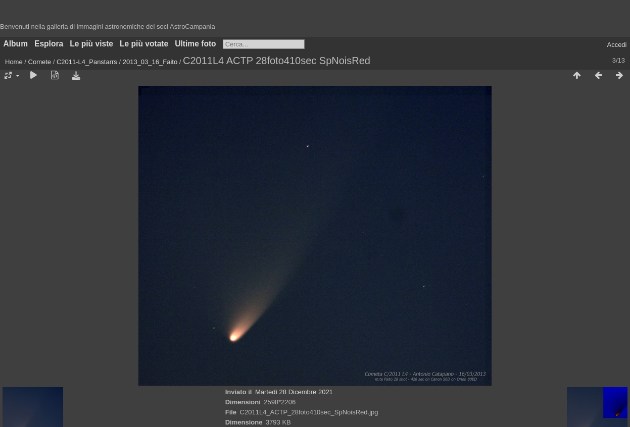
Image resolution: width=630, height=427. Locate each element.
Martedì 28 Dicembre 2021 (294, 392)
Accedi (616, 44)
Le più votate (144, 43)
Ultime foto (195, 43)
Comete (40, 62)
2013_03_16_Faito (150, 62)
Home (14, 62)
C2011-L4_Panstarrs (87, 62)
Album (16, 43)
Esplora (48, 43)
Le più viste (91, 43)
